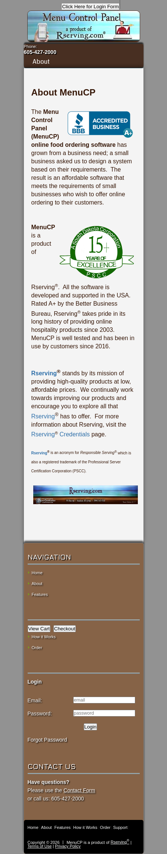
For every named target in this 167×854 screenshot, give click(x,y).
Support (120, 827)
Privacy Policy (67, 846)
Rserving (44, 373)
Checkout (64, 629)
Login (90, 727)
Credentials (74, 434)
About (83, 61)
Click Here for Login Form (90, 6)
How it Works (44, 637)
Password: (40, 714)
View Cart (39, 629)
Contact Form (79, 790)
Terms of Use (40, 846)
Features (40, 594)
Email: (35, 700)
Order (37, 647)
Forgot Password (47, 740)
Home (37, 572)
